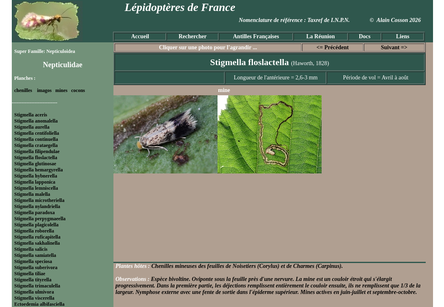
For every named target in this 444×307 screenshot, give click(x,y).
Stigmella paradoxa (34, 212)
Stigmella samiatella (35, 255)
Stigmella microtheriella (39, 200)
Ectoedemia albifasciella (39, 304)
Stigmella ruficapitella (37, 237)
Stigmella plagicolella (36, 225)
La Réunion (320, 36)
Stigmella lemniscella (36, 188)
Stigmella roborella (34, 231)
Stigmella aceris (30, 115)
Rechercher (192, 36)
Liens (402, 36)
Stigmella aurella (32, 127)
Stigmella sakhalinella (37, 243)
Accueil (140, 36)
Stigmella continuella (36, 139)
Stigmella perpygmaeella (39, 218)
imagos (44, 90)
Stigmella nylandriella (37, 206)
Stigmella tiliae (29, 273)
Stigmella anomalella (36, 121)
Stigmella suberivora (35, 267)
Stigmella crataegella (36, 145)
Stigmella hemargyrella (38, 170)
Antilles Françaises (256, 36)
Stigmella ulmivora (34, 292)
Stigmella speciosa (33, 261)
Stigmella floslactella (35, 157)
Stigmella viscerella (34, 298)
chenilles (23, 90)
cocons (78, 90)
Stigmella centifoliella (36, 133)
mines (61, 90)
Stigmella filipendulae (37, 151)
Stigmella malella (32, 194)
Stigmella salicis (31, 249)
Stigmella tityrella (32, 280)
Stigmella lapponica (34, 182)
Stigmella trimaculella (37, 286)
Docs (364, 36)
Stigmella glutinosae (35, 164)
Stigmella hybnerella (35, 176)
